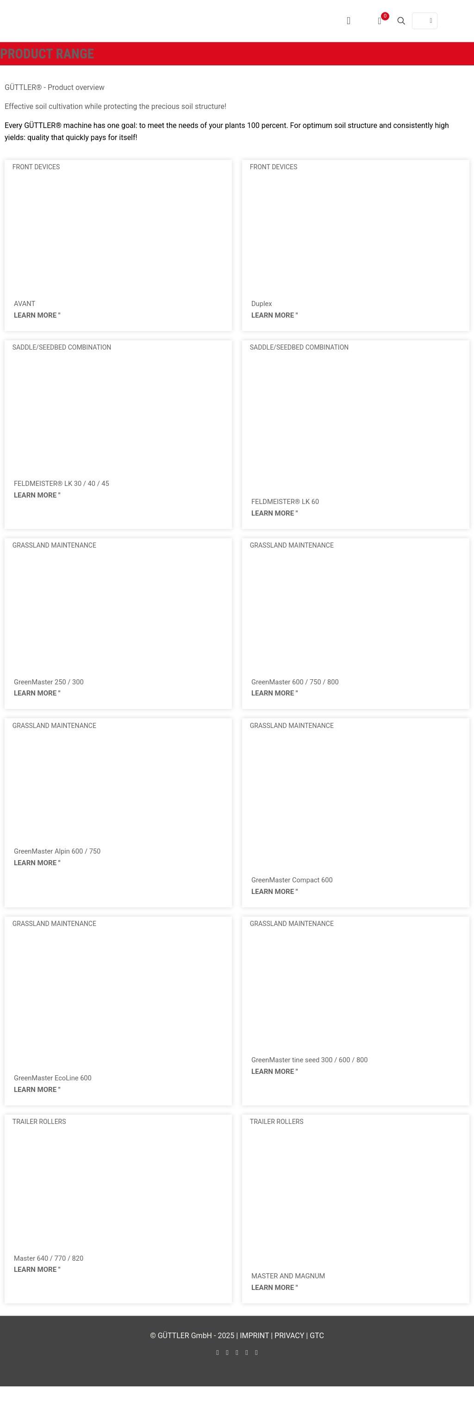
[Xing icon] (256, 1370)
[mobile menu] (348, 21)
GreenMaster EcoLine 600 (56, 1090)
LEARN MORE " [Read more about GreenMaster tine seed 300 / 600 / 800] (274, 1085)
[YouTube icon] (227, 1370)
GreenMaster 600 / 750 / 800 (299, 688)
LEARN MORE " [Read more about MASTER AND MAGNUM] (274, 1305)
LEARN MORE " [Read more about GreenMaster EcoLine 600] (37, 1103)
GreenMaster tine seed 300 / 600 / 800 (315, 1072)
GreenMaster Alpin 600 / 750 (61, 860)
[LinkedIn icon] (237, 1370)
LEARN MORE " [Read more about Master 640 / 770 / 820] (37, 1287)
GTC (317, 1353)
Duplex (262, 304)
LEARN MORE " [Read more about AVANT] (37, 317)
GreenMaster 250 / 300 (52, 688)
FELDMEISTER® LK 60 (288, 505)
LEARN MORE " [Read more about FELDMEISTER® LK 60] (274, 518)
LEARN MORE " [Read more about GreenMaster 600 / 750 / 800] (274, 701)
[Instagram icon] (246, 1370)
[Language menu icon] (424, 21)
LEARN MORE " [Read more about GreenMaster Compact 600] (274, 903)
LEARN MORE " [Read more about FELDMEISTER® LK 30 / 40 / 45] (37, 501)
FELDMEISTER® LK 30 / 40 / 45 (66, 487)
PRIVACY (289, 1353)
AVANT (25, 304)
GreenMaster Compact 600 (295, 889)
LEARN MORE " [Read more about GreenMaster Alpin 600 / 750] (37, 874)
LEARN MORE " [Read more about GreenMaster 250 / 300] (37, 701)
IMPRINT (254, 1353)
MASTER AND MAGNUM (291, 1291)
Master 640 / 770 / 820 (52, 1273)
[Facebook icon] (217, 1370)
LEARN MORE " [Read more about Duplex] (274, 317)
